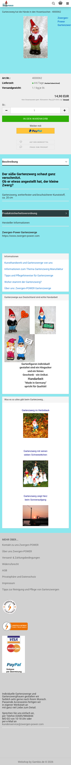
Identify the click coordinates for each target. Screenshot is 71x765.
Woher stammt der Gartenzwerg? (23, 281)
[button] (6, 110)
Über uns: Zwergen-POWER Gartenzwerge (27, 288)
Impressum (8, 583)
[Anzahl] (35, 110)
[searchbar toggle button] (53, 3)
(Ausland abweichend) (52, 83)
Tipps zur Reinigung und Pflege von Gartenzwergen (30, 589)
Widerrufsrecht (10, 564)
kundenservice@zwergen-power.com (23, 724)
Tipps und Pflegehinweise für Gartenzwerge (28, 275)
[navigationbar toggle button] (67, 3)
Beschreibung (10, 161)
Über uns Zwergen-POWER (17, 551)
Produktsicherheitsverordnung (19, 213)
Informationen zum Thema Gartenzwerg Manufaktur (33, 269)
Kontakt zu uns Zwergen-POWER (20, 544)
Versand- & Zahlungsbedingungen (21, 557)
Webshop (23, 761)
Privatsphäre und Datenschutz (19, 576)
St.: (4, 104)
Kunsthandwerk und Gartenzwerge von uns (28, 262)
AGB (4, 570)
